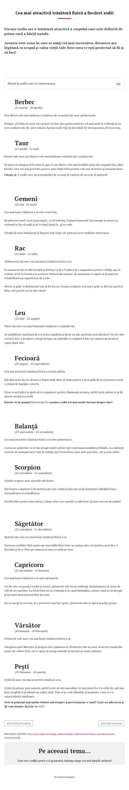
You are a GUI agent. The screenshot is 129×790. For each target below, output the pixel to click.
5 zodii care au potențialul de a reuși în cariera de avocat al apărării (62, 175)
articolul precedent (19, 723)
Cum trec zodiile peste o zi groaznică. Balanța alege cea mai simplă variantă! (64, 761)
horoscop (32, 734)
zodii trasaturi (64, 734)
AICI (41, 706)
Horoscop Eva (40, 402)
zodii (41, 734)
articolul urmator (111, 723)
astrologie (50, 734)
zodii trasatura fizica (84, 734)
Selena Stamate (66, 777)
